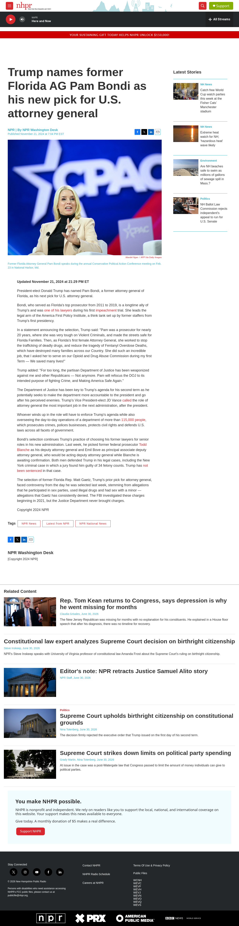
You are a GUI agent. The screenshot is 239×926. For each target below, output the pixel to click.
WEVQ (137, 901)
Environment (208, 160)
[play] (11, 19)
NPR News (29, 523)
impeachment (106, 310)
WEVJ (137, 892)
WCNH (137, 880)
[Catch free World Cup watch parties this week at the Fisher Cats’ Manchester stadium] (185, 91)
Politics (205, 198)
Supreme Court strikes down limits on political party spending (145, 753)
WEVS (137, 905)
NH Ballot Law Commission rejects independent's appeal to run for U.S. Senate (213, 213)
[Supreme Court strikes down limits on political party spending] (30, 764)
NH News (206, 84)
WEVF (137, 886)
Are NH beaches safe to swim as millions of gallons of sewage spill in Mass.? (212, 175)
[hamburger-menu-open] (9, 6)
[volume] (22, 19)
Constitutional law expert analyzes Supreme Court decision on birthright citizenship (119, 641)
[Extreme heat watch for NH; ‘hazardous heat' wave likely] (185, 133)
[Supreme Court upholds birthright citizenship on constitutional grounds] (30, 723)
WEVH (137, 889)
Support (222, 6)
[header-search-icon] (203, 6)
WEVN (137, 895)
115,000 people (133, 420)
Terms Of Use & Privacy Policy (151, 865)
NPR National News (93, 523)
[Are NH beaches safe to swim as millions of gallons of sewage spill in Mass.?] (185, 167)
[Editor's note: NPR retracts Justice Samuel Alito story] (30, 682)
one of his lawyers (58, 310)
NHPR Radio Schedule (96, 874)
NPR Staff (66, 677)
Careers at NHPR (93, 882)
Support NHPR (30, 831)
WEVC (137, 883)
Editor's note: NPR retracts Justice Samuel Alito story (134, 671)
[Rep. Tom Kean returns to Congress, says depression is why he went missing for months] (30, 611)
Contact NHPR (91, 865)
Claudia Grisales (70, 613)
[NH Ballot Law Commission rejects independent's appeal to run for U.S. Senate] (185, 205)
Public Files (140, 873)
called (127, 400)
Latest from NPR (57, 523)
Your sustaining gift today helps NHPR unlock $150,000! (119, 35)
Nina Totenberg (69, 729)
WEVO (137, 898)
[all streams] (219, 19)
